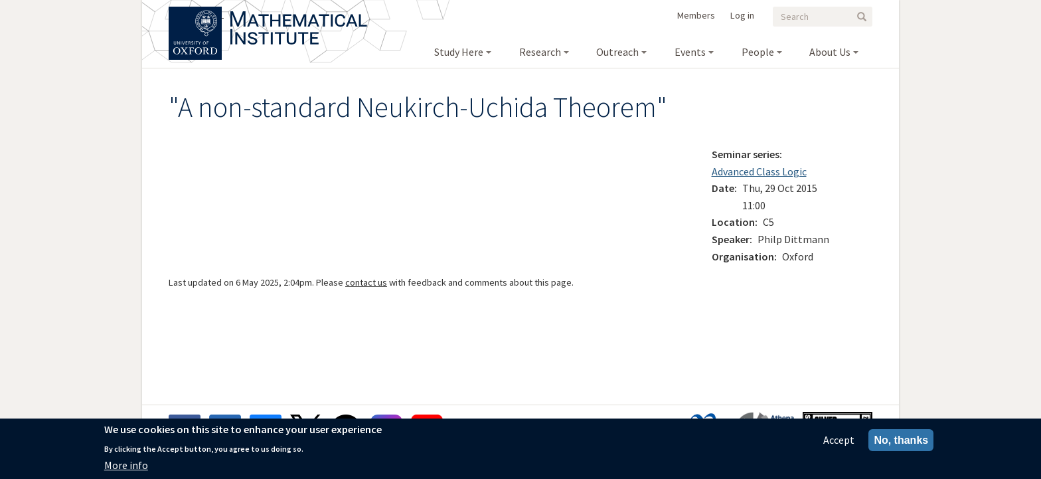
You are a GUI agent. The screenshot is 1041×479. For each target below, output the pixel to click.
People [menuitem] (758, 51)
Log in (742, 15)
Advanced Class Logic (759, 171)
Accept (838, 441)
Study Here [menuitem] (458, 51)
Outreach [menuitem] (617, 51)
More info (126, 466)
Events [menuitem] (690, 51)
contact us (366, 282)
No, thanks (901, 441)
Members (696, 15)
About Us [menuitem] (829, 51)
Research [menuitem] (540, 51)
